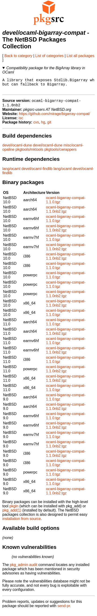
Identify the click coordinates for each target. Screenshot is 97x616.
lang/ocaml (11, 173)
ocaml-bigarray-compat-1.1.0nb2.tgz (66, 213)
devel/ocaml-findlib (37, 173)
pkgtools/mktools (29, 154)
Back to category (18, 56)
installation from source (21, 523)
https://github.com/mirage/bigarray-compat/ (54, 118)
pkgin (13, 510)
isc (20, 122)
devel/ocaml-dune (17, 149)
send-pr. (64, 610)
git (49, 126)
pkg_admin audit (23, 569)
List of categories (49, 56)
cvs (36, 126)
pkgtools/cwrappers (60, 154)
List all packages (80, 56)
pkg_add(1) (11, 514)
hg (43, 126)
